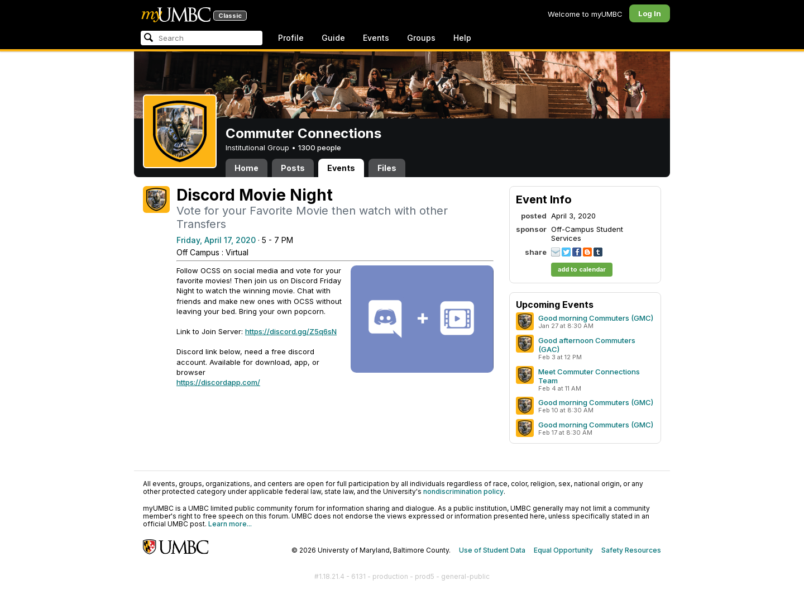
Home (246, 168)
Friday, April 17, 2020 (216, 240)
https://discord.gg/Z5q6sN (291, 331)
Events (376, 37)
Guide (333, 37)
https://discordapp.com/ (218, 382)
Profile (291, 37)
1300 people (319, 147)
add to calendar (582, 269)
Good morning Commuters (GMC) (595, 317)
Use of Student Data (492, 550)
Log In (649, 13)
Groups (421, 37)
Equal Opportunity (563, 550)
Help (462, 37)
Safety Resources (631, 550)
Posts (293, 168)
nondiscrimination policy (463, 491)
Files (386, 168)
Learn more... (230, 524)
